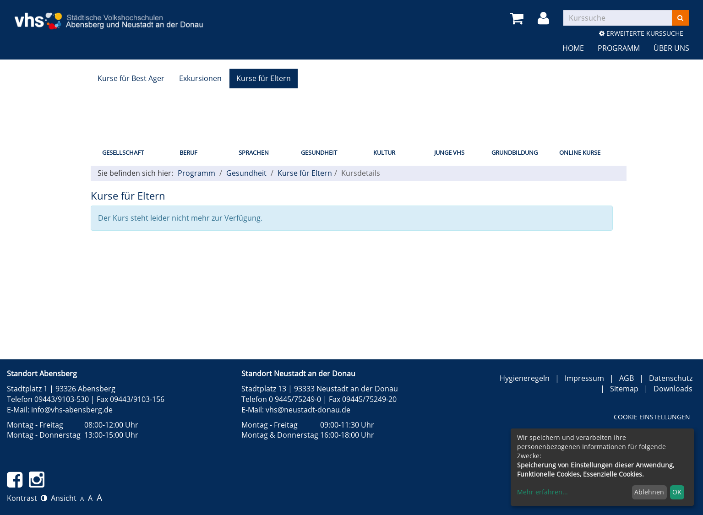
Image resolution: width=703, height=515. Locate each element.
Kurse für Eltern (263, 78)
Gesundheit (319, 152)
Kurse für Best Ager (131, 78)
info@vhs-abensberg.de (72, 410)
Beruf (188, 152)
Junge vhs (449, 152)
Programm (619, 48)
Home (573, 48)
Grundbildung (514, 152)
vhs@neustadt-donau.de (308, 410)
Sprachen (254, 152)
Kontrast (27, 498)
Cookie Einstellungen (652, 416)
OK (676, 492)
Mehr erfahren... (542, 492)
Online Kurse (579, 152)
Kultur (384, 152)
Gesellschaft (123, 152)
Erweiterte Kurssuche (641, 33)
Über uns (671, 48)
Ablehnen (649, 492)
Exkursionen (200, 78)
